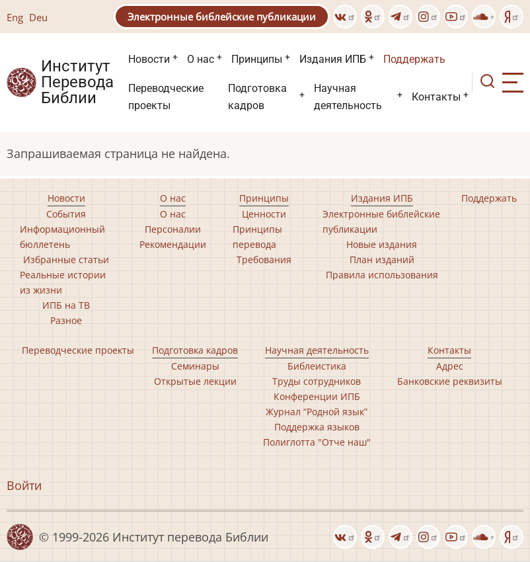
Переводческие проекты (166, 97)
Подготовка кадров (257, 97)
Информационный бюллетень (62, 237)
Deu (38, 17)
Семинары (195, 366)
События (66, 214)
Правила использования (382, 274)
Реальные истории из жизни (63, 282)
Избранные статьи (66, 259)
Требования (264, 259)
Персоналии (173, 229)
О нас (200, 59)
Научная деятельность (348, 97)
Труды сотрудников (316, 381)
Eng (15, 17)
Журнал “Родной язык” (316, 411)
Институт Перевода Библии (77, 82)
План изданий (382, 259)
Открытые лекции (195, 381)
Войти (24, 485)
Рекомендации (172, 244)
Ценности (264, 214)
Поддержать (414, 59)
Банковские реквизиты (449, 381)
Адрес (449, 366)
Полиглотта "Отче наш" (317, 442)
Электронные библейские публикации (222, 16)
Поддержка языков (317, 427)
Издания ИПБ (332, 59)
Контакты (436, 97)
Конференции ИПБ (317, 396)
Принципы (256, 59)
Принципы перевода (257, 237)
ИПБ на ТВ (66, 305)
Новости (149, 59)
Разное (66, 320)
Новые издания (381, 244)
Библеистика (316, 366)
